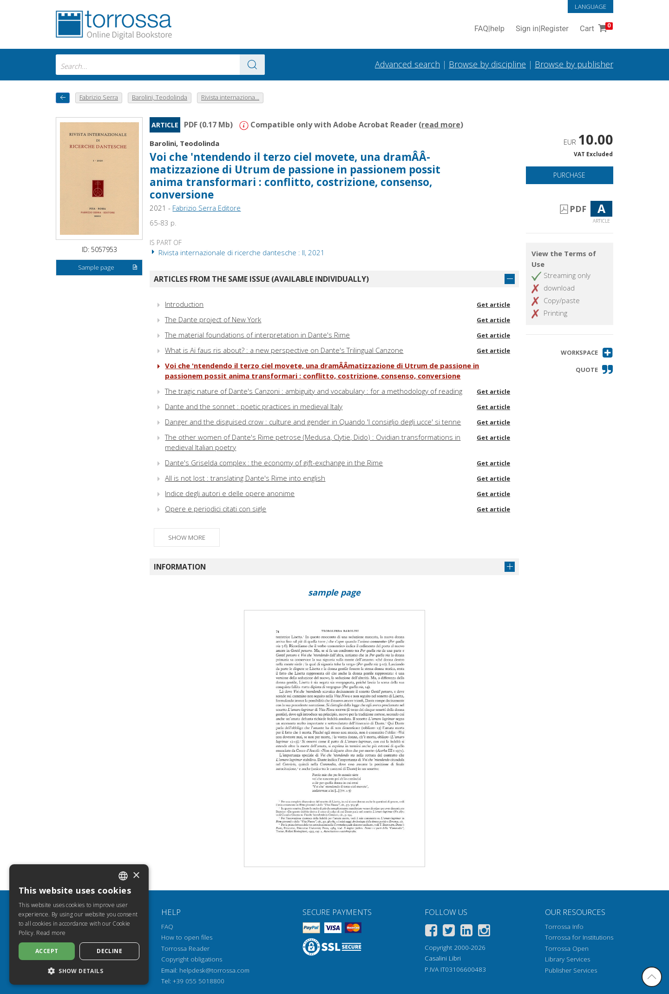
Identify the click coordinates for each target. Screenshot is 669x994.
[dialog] (79, 924)
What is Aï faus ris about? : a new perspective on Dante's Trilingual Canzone (284, 350)
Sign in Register (542, 29)
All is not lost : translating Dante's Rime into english (245, 478)
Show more (186, 537)
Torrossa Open (567, 948)
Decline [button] (109, 951)
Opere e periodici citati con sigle (215, 508)
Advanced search (407, 64)
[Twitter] (449, 931)
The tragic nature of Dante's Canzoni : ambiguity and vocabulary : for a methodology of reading (313, 391)
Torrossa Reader (185, 948)
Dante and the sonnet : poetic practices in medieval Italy (253, 406)
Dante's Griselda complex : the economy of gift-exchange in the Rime (274, 462)
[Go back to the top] (652, 977)
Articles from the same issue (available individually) (261, 279)
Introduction (184, 304)
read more (440, 124)
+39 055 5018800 (198, 981)
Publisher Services (571, 970)
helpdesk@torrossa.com (214, 970)
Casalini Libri (443, 958)
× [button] (135, 875)
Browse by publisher (574, 64)
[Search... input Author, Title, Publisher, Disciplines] (160, 64)
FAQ (167, 926)
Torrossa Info (564, 926)
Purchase (569, 175)
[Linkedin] (466, 931)
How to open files (186, 937)
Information (180, 567)
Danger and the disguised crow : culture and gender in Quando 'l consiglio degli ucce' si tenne (313, 421)
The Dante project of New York (213, 319)
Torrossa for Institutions (579, 937)
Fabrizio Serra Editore (206, 207)
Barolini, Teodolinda (184, 143)
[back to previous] (63, 98)
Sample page (108, 267)
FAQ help (489, 29)
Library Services (567, 959)
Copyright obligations (191, 959)
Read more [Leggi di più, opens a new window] (51, 933)
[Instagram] (484, 931)
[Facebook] (431, 931)
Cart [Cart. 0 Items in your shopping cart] (595, 29)
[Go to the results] (252, 64)
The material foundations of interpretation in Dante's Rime (257, 334)
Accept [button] (46, 951)
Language (590, 6)
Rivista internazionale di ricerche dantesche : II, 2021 (237, 252)
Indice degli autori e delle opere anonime (230, 493)
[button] (587, 352)
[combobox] (160, 64)
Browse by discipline (487, 64)
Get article (493, 304)
